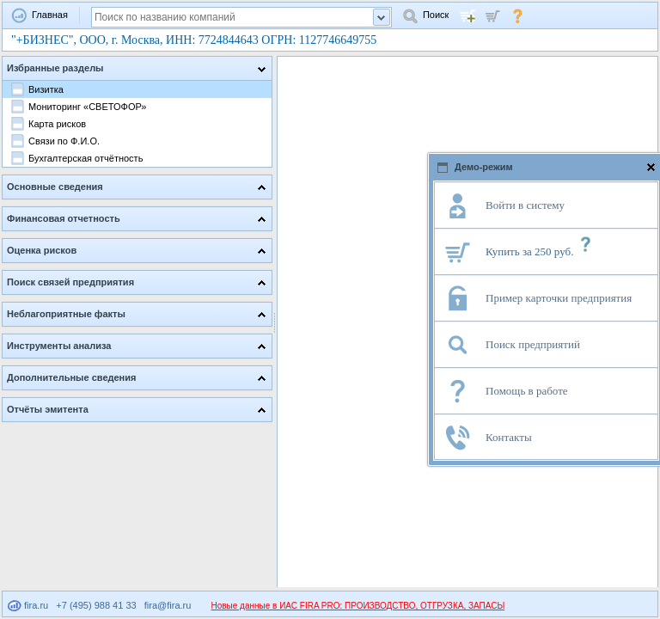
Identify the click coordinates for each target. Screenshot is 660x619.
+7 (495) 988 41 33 (96, 605)
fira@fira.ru (168, 605)
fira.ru (28, 605)
